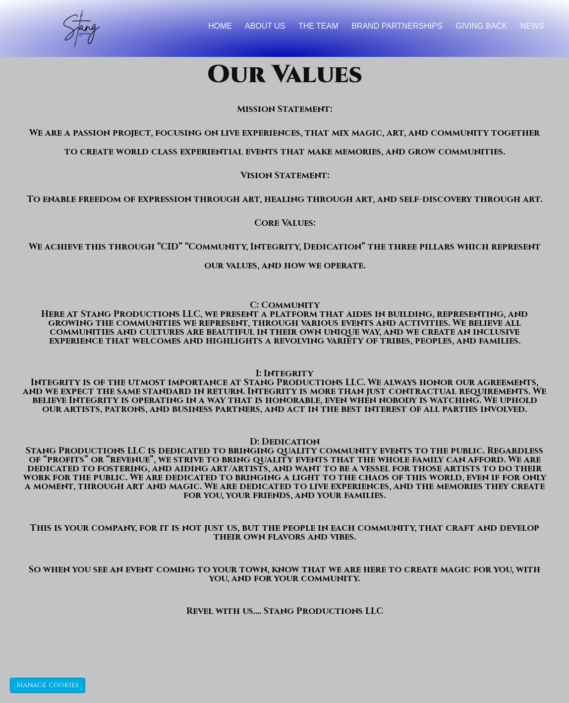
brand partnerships (396, 26)
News (532, 26)
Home (220, 26)
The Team (318, 26)
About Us (265, 26)
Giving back (481, 26)
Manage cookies (47, 685)
